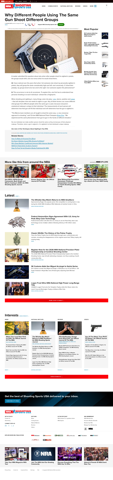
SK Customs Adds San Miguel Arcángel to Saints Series (54, 266)
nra (33, 344)
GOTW (93, 342)
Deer (15, 342)
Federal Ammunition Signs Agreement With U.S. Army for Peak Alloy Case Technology (55, 217)
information (46, 133)
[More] (19, 196)
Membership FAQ (88, 423)
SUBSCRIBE (12, 401)
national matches (39, 344)
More (16, 196)
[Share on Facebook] (26, 24)
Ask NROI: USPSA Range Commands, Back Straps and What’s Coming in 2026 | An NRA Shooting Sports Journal (16, 182)
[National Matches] (41, 370)
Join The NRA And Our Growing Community (42, 463)
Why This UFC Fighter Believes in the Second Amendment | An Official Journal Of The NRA (95, 356)
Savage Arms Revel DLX (64, 341)
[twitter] (30, 24)
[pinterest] (33, 24)
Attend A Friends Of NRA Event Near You (95, 463)
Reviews (77, 6)
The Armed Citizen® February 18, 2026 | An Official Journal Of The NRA (16, 345)
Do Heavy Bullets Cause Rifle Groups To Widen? (27, 141)
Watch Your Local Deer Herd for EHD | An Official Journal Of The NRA (16, 338)
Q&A (18, 133)
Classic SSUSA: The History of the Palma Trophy (51, 233)
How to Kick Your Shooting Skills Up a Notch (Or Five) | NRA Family (96, 180)
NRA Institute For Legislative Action (66, 418)
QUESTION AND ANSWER (25, 133)
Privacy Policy (8, 470)
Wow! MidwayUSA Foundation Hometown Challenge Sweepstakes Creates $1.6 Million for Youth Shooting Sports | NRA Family (70, 183)
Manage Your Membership (90, 425)
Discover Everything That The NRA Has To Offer (68, 463)
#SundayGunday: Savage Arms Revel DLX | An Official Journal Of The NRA (69, 338)
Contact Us (7, 418)
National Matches (66, 6)
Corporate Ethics (24, 470)
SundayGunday (63, 343)
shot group (34, 133)
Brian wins (53, 133)
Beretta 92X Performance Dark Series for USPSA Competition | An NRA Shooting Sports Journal (69, 347)
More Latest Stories (63, 300)
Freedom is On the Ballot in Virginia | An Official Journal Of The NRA (95, 345)
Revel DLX (73, 341)
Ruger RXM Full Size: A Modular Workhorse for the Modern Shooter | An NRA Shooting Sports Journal (69, 354)
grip (54, 99)
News (43, 6)
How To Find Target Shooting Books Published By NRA (30, 148)
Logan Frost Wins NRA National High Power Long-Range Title (55, 284)
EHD (7, 342)
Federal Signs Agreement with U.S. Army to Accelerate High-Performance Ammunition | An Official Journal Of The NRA (16, 357)
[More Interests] (28, 316)
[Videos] (88, 370)
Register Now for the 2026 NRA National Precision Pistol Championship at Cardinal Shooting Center (55, 250)
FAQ (38, 470)
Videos (85, 6)
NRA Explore (61, 420)
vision (73, 99)
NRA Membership (88, 418)
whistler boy (47, 344)
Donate (25, 1)
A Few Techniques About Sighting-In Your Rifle (33, 129)
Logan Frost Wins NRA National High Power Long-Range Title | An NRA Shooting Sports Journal (41, 363)
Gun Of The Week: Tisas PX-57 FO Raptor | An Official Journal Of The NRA (96, 338)
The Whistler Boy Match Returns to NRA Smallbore (52, 199)
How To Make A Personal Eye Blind (23, 138)
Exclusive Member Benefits (90, 420)
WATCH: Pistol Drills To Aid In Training (24, 146)
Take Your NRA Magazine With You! (16, 463)
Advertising (7, 420)
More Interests (23, 316)
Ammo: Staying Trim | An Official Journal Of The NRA (42, 180)
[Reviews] (62, 370)
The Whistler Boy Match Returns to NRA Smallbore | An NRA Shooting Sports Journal (42, 339)
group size (40, 133)
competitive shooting (61, 133)
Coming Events (53, 6)
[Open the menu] (95, 6)
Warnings (33, 470)
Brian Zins (60, 115)
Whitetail (10, 342)
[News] (8, 370)
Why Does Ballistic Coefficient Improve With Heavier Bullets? (32, 143)
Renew (20, 1)
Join (17, 1)
